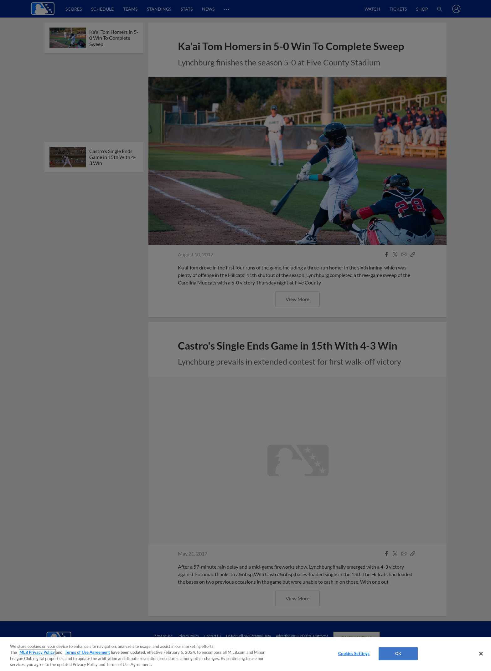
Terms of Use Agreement (87, 652)
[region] (245, 654)
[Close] (481, 653)
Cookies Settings (354, 653)
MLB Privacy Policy (37, 652)
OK (398, 653)
